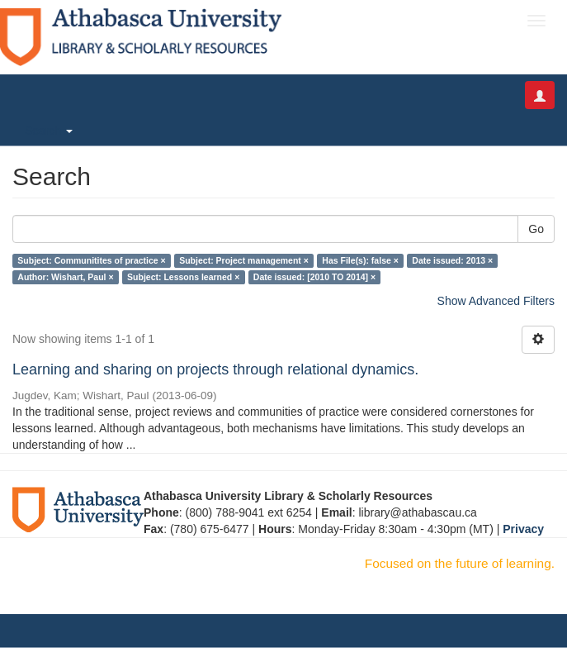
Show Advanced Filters (496, 300)
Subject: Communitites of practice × (91, 260)
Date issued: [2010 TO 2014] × (314, 277)
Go (536, 229)
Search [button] (49, 130)
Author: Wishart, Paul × (65, 277)
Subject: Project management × (244, 260)
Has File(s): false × (360, 260)
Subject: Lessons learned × (183, 277)
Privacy (523, 529)
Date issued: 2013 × (452, 260)
